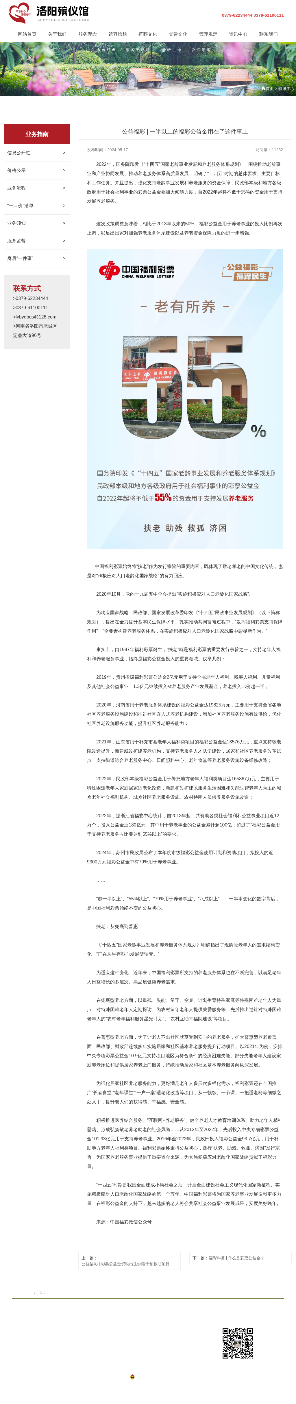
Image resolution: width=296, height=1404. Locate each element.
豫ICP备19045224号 (103, 1376)
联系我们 (222, 1312)
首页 (270, 88)
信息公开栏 (36, 153)
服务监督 (36, 241)
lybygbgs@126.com (190, 1332)
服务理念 (105, 1312)
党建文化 (163, 1312)
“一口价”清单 (36, 205)
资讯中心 (286, 88)
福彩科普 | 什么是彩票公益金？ (236, 1258)
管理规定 (183, 1312)
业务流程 (36, 188)
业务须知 (36, 223)
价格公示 (36, 170)
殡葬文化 (144, 1312)
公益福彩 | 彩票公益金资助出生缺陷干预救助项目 (126, 1263)
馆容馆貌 (124, 1312)
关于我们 (85, 1312)
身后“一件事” (36, 258)
